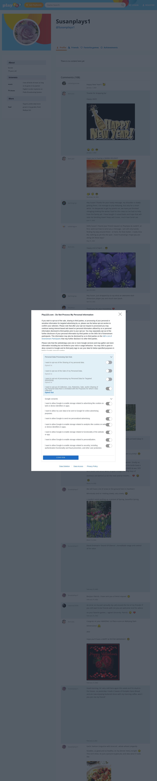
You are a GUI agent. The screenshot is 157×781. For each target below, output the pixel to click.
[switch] (109, 362)
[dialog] (78, 390)
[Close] (121, 315)
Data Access (78, 466)
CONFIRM (60, 457)
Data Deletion (64, 466)
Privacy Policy (92, 466)
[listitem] (78, 357)
